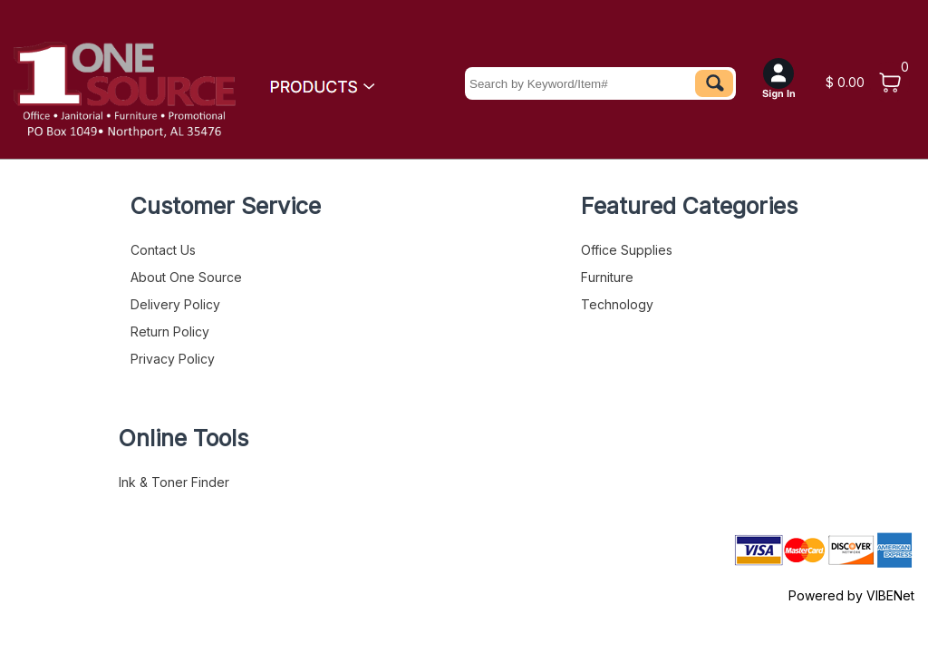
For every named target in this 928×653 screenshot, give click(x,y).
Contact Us (163, 250)
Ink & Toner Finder (174, 482)
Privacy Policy (172, 358)
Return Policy (169, 331)
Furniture (607, 277)
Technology (617, 304)
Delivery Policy (175, 304)
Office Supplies (626, 250)
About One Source (186, 277)
